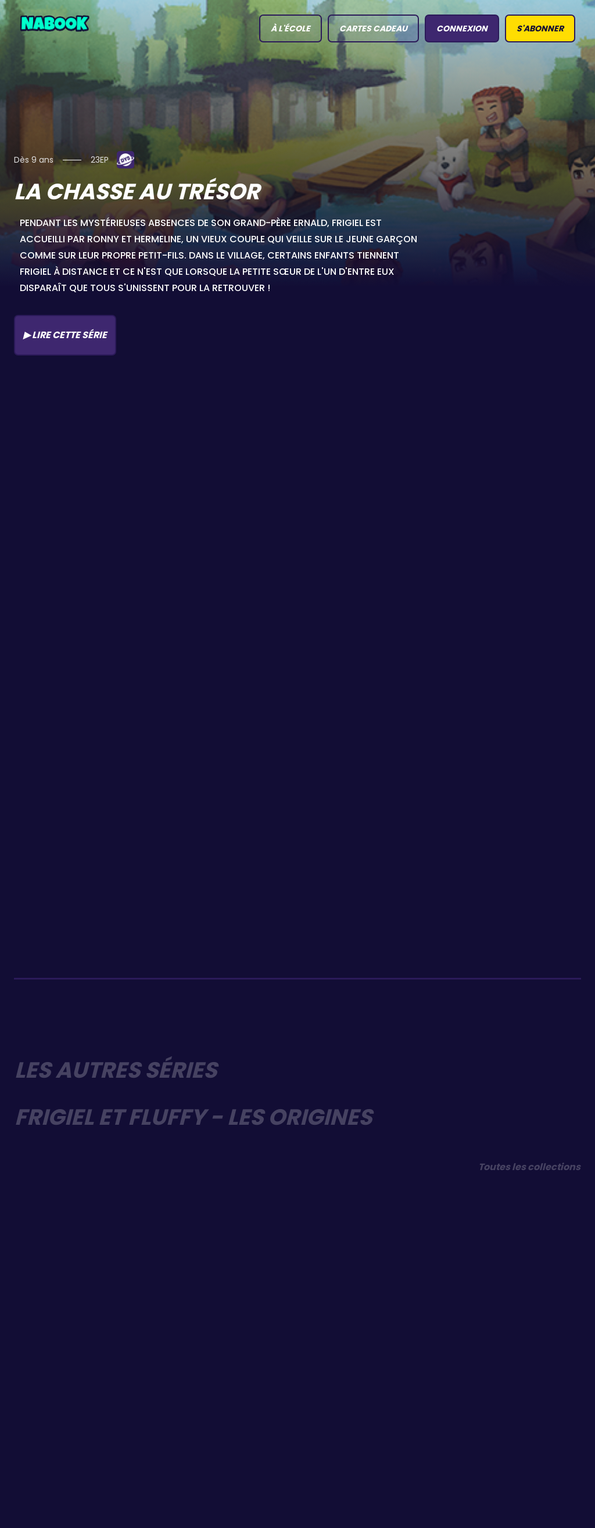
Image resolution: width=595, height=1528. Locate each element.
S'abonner (540, 28)
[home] (54, 23)
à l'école (290, 28)
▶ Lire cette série (65, 335)
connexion (462, 28)
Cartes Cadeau (373, 28)
